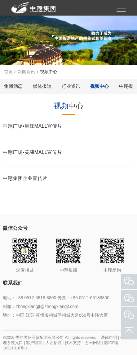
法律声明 (109, 337)
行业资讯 (71, 86)
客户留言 (34, 343)
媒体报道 (42, 86)
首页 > (11, 71)
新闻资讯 (26, 71)
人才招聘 (54, 343)
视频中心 (99, 86)
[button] (7, 40)
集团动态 (13, 86)
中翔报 (126, 86)
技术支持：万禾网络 (83, 343)
